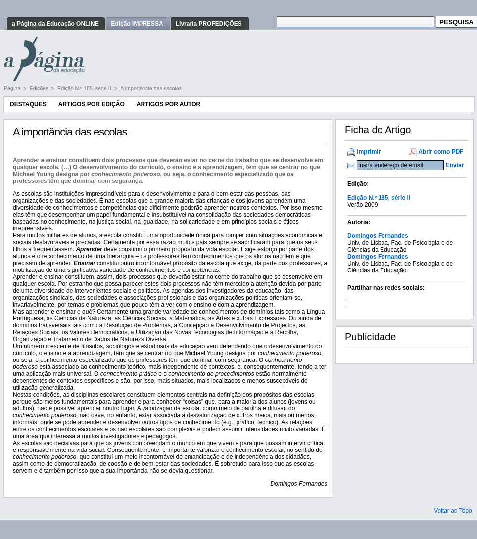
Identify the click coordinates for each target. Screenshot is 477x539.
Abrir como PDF (440, 151)
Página (13, 88)
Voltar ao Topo (453, 510)
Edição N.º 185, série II (85, 88)
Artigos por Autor (168, 104)
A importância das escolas (151, 88)
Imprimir (369, 151)
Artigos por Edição (91, 104)
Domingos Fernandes (377, 235)
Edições (40, 88)
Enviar (455, 165)
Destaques (28, 104)
